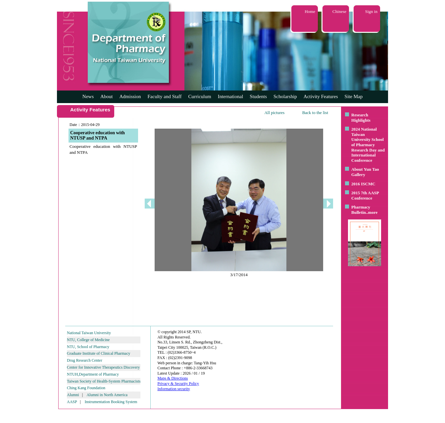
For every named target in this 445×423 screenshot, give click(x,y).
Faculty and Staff (165, 96)
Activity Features (321, 96)
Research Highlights (361, 117)
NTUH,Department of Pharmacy (93, 374)
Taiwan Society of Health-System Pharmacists (103, 381)
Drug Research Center (84, 360)
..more (371, 212)
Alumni (73, 395)
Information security (173, 389)
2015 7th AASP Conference (365, 195)
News (88, 96)
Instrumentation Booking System (111, 401)
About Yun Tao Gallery (365, 172)
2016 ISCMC (363, 183)
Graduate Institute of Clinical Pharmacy (98, 353)
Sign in (371, 11)
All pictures (274, 112)
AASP (72, 401)
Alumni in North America (106, 395)
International (230, 96)
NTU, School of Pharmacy (88, 346)
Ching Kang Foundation (86, 388)
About (106, 96)
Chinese (339, 11)
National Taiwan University (89, 333)
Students (258, 96)
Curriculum (199, 96)
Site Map (354, 96)
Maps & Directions (172, 378)
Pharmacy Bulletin (360, 210)
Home (310, 11)
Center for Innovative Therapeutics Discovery (103, 367)
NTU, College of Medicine (88, 339)
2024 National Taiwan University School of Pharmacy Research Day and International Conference (368, 145)
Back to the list (315, 112)
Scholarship (285, 96)
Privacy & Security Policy (178, 383)
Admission (130, 96)
